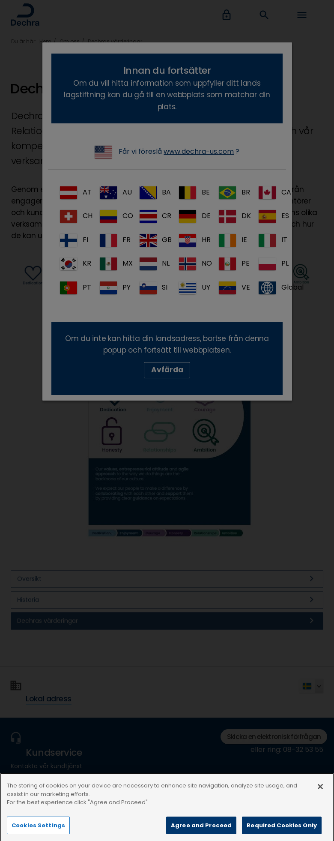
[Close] (320, 798)
